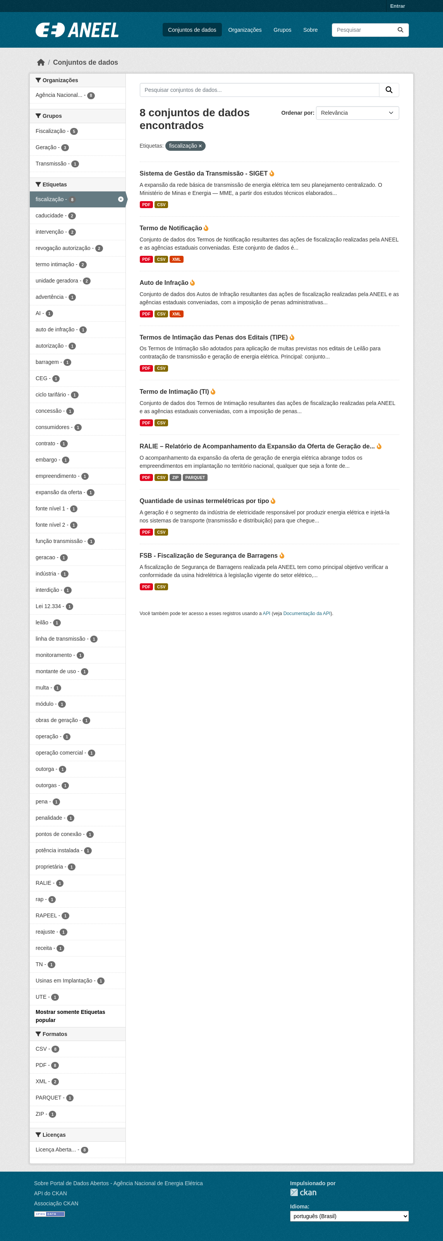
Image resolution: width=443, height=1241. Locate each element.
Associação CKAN (56, 1203)
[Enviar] (400, 30)
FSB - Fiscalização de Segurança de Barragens (210, 555)
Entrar (397, 6)
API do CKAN (50, 1193)
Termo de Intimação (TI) (175, 391)
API (267, 613)
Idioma (298, 1206)
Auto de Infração (165, 282)
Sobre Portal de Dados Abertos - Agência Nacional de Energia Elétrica (118, 1183)
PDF (146, 204)
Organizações (244, 30)
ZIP (175, 477)
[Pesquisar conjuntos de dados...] (370, 30)
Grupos (283, 30)
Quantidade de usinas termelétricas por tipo (205, 501)
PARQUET (195, 477)
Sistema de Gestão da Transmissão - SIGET (205, 173)
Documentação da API (307, 613)
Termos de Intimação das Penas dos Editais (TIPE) (215, 337)
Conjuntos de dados (192, 30)
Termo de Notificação (172, 228)
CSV (161, 204)
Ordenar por (297, 113)
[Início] (41, 62)
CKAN (303, 1192)
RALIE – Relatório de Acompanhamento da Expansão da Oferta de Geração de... (258, 446)
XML (176, 259)
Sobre (310, 30)
